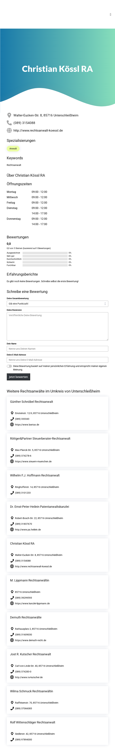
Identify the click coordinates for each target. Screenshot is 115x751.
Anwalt (13, 148)
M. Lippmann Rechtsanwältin (29, 580)
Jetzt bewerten (18, 377)
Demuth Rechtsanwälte (26, 617)
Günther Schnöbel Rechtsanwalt (31, 401)
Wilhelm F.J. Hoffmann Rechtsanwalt (35, 475)
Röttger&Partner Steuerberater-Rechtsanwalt (40, 438)
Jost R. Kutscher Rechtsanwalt (30, 654)
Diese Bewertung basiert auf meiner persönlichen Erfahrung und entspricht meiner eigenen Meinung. (60, 368)
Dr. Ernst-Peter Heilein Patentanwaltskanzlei (39, 506)
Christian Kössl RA (22, 543)
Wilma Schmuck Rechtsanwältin (31, 691)
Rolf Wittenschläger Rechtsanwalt (32, 722)
